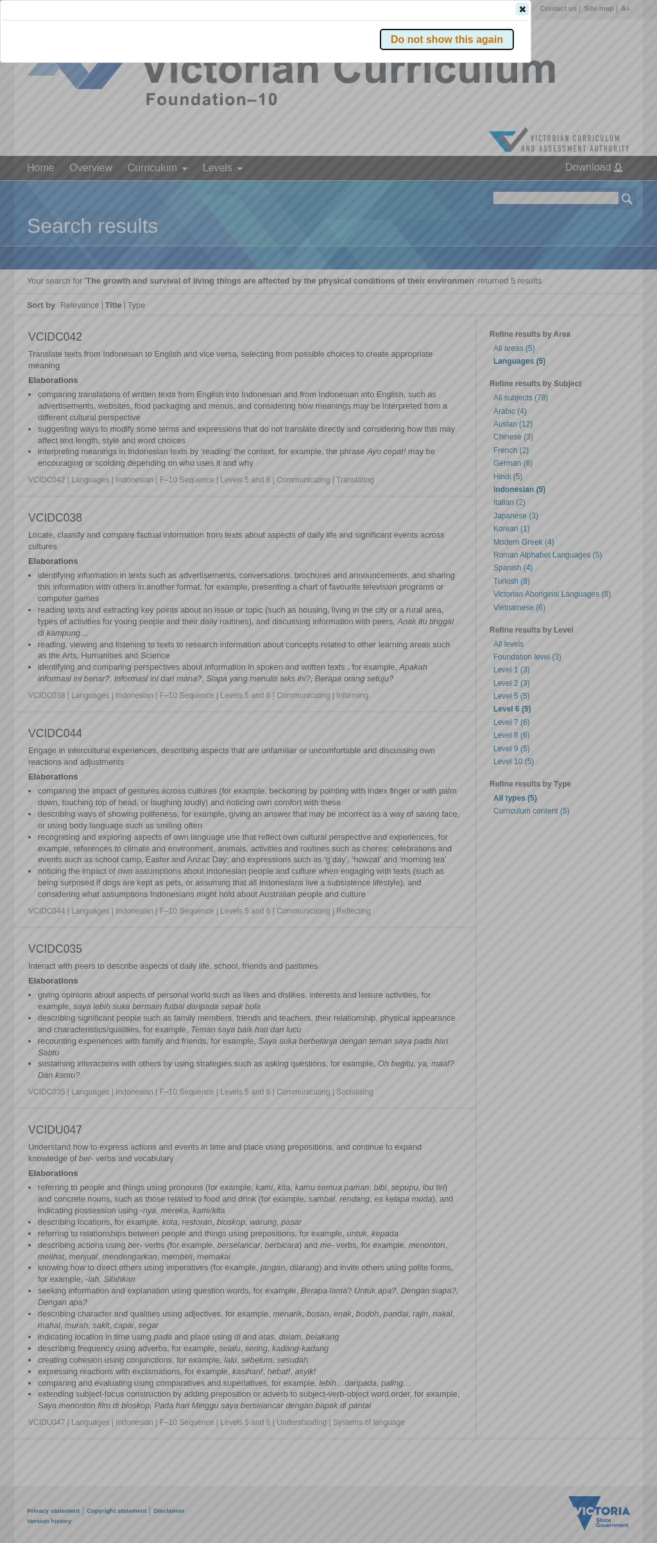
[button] (605, 191)
